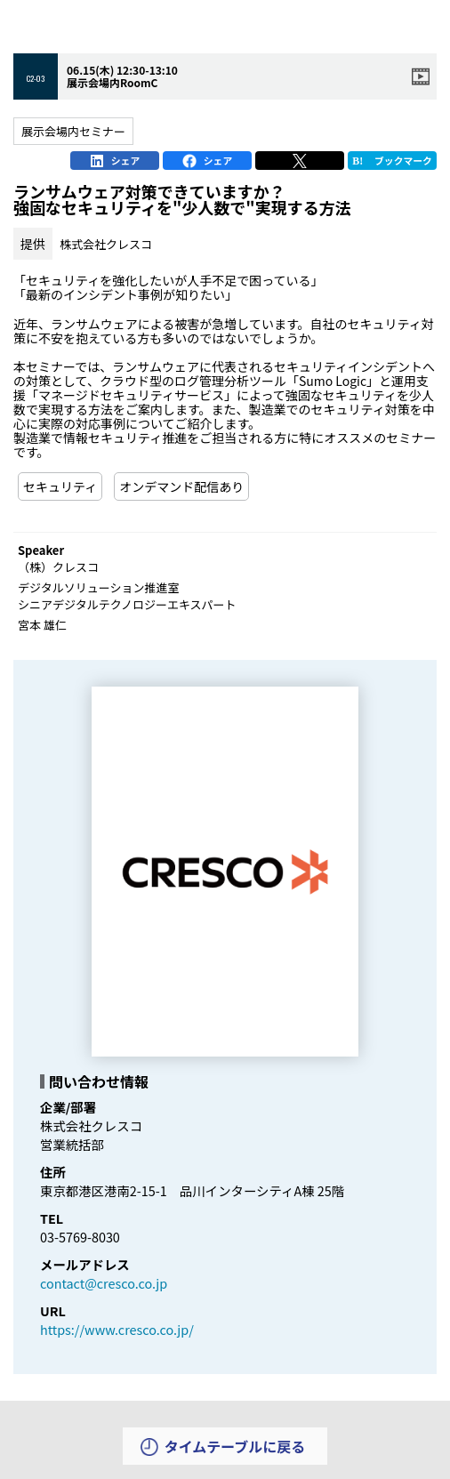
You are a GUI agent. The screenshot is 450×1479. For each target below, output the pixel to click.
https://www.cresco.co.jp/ (117, 1329)
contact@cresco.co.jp (103, 1283)
